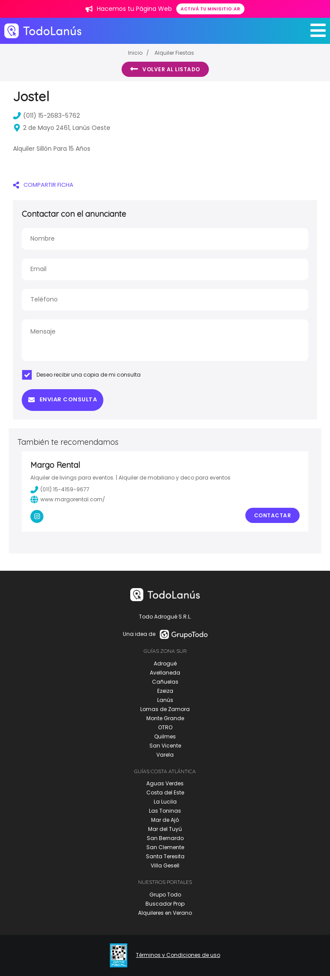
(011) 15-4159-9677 (59, 489)
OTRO (165, 727)
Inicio (135, 52)
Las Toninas (165, 810)
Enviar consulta (62, 399)
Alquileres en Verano (165, 912)
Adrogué (165, 663)
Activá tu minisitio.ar (210, 9)
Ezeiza (165, 691)
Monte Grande (165, 718)
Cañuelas (165, 681)
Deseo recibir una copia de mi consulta (81, 375)
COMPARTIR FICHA (43, 185)
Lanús (165, 700)
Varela (165, 754)
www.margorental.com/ (67, 499)
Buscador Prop (165, 903)
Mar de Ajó (165, 820)
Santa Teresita (165, 856)
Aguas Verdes (165, 783)
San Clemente (165, 847)
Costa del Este (165, 792)
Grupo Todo (165, 894)
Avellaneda (165, 672)
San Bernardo (165, 838)
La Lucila (165, 801)
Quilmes (165, 736)
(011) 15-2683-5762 (46, 115)
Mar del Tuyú (165, 829)
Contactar (272, 515)
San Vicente (165, 745)
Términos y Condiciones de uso (178, 955)
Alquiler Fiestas (174, 52)
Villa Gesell (165, 865)
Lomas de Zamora (165, 709)
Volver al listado (165, 69)
